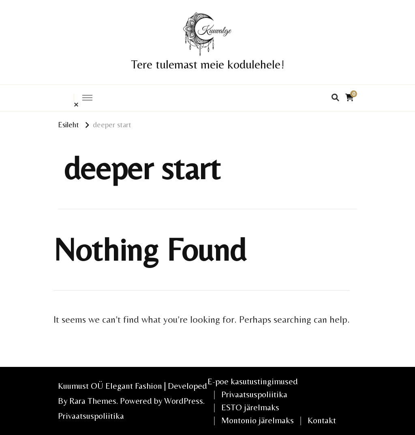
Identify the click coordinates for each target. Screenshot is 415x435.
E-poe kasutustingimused (253, 381)
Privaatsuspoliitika (91, 416)
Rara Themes (92, 401)
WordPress (183, 401)
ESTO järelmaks (250, 407)
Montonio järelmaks (257, 420)
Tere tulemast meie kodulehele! (208, 64)
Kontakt (322, 420)
